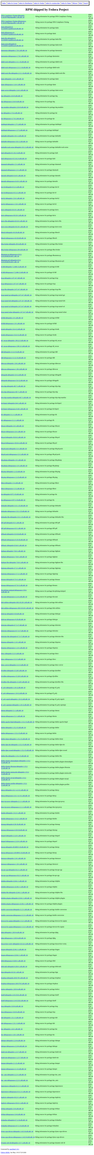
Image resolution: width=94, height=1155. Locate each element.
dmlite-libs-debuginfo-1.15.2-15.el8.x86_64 (15, 756)
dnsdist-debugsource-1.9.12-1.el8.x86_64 (14, 818)
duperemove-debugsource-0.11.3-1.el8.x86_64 (15, 1092)
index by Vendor (39, 3)
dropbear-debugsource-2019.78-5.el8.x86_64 (15, 983)
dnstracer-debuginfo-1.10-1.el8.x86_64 (13, 858)
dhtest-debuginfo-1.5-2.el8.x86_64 (12, 483)
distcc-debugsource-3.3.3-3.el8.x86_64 (13, 659)
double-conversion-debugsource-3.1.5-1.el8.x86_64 (17, 915)
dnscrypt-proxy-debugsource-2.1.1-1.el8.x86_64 (16, 807)
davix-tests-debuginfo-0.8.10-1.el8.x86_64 (14, 227)
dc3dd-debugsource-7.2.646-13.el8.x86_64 (14, 272)
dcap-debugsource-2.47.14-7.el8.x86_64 (13, 284)
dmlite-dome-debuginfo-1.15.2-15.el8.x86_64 (15, 739)
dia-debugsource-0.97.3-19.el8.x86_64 (13, 500)
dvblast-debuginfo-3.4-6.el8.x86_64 (12, 1109)
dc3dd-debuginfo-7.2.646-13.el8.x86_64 (13, 267)
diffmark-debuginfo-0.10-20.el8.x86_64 (13, 534)
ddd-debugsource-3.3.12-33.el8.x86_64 (13, 358)
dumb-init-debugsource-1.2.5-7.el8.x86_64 (14, 1057)
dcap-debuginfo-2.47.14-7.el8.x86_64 (13, 278)
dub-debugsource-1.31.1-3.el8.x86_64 (13, 1023)
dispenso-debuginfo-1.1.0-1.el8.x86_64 (13, 642)
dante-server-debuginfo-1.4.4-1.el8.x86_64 (14, 90)
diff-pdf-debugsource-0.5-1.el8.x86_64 (13, 528)
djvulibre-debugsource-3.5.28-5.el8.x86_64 (14, 676)
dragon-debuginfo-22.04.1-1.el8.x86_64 (13, 949)
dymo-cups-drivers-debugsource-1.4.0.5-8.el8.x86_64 (18, 1137)
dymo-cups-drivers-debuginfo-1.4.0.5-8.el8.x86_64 (17, 1131)
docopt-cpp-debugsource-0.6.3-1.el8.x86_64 (15, 875)
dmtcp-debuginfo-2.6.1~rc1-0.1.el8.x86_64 (14, 790)
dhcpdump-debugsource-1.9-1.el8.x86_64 (14, 466)
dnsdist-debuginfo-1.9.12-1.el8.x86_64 (13, 813)
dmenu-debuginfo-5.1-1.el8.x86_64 (12, 710)
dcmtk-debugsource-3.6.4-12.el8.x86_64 (13, 335)
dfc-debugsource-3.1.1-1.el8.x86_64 (12, 420)
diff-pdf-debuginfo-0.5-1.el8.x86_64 (12, 523)
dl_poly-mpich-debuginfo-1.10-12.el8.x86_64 (15, 699)
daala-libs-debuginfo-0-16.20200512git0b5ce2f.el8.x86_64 (12, 39)
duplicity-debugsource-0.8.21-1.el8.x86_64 (14, 1103)
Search (86, 3)
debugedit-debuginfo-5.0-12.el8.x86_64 (13, 375)
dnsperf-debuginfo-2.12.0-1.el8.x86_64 (13, 836)
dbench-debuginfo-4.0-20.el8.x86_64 (12, 232)
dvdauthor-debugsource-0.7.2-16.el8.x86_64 (15, 1126)
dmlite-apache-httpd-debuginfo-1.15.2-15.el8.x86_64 (17, 722)
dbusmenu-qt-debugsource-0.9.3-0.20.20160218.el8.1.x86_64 (11, 255)
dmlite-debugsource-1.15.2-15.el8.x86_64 (14, 733)
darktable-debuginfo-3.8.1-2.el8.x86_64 (13, 136)
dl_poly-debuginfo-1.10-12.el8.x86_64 (13, 687)
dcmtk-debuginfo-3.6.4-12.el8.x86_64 (13, 329)
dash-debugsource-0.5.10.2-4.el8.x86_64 (14, 158)
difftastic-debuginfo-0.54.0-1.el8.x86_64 (13, 545)
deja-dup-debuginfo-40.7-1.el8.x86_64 (13, 386)
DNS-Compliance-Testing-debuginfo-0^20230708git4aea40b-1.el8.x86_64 (13, 16)
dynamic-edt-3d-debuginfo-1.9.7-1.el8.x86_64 (15, 1143)
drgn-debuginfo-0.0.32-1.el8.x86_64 (12, 972)
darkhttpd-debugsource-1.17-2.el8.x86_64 (14, 130)
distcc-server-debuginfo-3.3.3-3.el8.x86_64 (14, 665)
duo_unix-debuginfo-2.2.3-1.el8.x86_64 (13, 1074)
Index (4, 3)
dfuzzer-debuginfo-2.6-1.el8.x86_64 (12, 426)
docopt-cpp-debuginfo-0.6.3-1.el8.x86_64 (14, 870)
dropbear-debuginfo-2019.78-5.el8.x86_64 (14, 978)
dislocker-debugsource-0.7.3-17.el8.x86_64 (14, 631)
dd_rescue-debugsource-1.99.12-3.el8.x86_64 (15, 346)
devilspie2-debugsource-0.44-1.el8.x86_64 (14, 409)
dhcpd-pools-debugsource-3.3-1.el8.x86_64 (14, 454)
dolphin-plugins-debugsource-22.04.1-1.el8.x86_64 (17, 904)
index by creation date (53, 3)
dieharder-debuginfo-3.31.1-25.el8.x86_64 (14, 505)
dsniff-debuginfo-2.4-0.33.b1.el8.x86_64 (13, 995)
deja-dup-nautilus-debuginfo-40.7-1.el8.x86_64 (16, 397)
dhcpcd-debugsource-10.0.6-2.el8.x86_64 (14, 443)
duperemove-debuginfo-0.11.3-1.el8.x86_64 (15, 1086)
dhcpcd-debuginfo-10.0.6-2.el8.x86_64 (13, 437)
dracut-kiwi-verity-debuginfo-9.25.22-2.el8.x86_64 (17, 944)
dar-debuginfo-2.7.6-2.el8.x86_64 (11, 113)
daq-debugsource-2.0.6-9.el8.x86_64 (12, 101)
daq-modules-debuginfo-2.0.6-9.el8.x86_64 (14, 107)
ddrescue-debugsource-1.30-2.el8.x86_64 (14, 369)
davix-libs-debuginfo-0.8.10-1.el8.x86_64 (14, 221)
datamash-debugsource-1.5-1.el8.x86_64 (13, 170)
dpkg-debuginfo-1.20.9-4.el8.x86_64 (12, 932)
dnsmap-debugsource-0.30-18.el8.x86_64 (14, 830)
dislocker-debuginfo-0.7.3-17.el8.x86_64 (14, 625)
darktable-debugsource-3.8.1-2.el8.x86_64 (14, 141)
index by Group (12, 3)
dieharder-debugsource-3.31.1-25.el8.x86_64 (15, 511)
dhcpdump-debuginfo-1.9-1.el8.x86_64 (13, 460)
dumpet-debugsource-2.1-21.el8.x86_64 (13, 1069)
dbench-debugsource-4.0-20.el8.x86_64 (13, 238)
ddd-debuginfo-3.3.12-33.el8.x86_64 (12, 352)
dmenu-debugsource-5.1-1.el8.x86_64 (13, 716)
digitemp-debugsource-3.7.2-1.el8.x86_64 (14, 574)
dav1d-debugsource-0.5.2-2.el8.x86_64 (13, 193)
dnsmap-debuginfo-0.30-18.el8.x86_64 (13, 824)
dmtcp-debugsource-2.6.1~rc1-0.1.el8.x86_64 (15, 796)
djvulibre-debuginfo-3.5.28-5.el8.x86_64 (14, 670)
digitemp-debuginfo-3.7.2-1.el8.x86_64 (13, 568)
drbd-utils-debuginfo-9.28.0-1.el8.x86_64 (14, 966)
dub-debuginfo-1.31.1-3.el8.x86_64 (12, 1017)
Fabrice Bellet (5, 1152)
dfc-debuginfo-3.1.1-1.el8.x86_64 (11, 414)
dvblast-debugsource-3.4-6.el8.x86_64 (13, 1114)
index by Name (66, 3)
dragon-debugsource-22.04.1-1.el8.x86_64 (14, 955)
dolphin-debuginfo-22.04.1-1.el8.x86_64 (13, 881)
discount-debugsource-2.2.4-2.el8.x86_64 (14, 597)
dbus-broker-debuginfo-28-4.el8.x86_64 (13, 244)
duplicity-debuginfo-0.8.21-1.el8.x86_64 (13, 1097)
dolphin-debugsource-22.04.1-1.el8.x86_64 (14, 887)
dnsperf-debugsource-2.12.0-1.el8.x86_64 (14, 841)
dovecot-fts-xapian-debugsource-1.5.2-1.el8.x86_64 (17, 927)
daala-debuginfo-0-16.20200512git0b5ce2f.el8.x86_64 (12, 27)
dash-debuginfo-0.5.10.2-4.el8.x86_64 (13, 153)
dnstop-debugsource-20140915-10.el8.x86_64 (15, 853)
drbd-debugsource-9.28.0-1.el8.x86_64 (13, 961)
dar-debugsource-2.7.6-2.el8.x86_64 (12, 118)
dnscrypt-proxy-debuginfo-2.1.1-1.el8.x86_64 (15, 801)
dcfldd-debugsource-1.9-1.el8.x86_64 (13, 323)
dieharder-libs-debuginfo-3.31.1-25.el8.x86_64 (15, 517)
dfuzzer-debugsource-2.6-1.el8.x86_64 (13, 431)
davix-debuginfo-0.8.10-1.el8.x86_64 (12, 210)
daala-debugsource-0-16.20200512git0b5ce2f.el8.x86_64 (12, 33)
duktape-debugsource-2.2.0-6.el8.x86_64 (14, 1046)
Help (80, 3)
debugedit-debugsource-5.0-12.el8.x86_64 (14, 380)
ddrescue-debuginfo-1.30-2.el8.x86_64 (13, 363)
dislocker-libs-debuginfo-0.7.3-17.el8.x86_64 (15, 636)
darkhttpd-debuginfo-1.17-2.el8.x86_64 (13, 124)
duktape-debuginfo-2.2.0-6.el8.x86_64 (13, 1040)
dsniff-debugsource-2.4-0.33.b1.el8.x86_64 (14, 1000)
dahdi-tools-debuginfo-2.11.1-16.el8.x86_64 (15, 62)
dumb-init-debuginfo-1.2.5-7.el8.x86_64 (13, 1052)
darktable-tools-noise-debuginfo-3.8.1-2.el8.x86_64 (17, 147)
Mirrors (75, 3)
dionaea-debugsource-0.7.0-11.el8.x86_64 (14, 585)
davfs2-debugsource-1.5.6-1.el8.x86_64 (13, 204)
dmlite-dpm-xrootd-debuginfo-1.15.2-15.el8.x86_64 (17, 750)
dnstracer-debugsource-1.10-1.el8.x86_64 (14, 864)
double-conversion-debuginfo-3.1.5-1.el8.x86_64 (16, 909)
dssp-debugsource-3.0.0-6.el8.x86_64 (13, 1012)
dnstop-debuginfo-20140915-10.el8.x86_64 (14, 847)
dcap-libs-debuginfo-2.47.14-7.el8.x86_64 (14, 289)
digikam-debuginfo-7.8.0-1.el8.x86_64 (13, 551)
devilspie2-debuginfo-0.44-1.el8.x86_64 (13, 403)
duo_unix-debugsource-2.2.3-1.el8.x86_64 (14, 1080)
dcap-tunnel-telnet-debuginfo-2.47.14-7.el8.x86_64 (17, 312)
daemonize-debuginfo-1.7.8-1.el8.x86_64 (14, 50)
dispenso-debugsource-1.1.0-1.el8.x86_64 (14, 648)
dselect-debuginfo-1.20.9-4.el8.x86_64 (13, 989)
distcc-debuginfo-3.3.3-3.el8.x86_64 (12, 653)
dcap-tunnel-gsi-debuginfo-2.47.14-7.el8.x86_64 (16, 295)
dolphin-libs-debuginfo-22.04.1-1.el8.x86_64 (15, 892)
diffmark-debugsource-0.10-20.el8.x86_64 (14, 540)
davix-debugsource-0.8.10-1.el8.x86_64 (13, 215)
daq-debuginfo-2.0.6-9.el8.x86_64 (12, 96)
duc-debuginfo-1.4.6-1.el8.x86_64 (12, 1029)
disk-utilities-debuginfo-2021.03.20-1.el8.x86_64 (16, 602)
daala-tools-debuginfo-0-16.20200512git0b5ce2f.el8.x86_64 (12, 45)
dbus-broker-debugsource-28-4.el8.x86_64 (14, 250)
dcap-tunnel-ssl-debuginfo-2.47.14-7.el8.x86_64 (16, 306)
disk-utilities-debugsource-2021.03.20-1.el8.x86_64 (17, 608)
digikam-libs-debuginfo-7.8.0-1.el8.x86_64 (14, 562)
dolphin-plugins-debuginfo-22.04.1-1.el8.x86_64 (16, 898)
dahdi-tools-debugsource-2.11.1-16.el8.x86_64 (15, 67)
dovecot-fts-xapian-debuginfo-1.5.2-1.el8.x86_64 (16, 921)
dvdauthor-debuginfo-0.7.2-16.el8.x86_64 (14, 1120)
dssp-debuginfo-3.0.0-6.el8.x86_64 (12, 1006)
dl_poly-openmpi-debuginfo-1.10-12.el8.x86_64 (16, 705)
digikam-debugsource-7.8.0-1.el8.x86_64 (14, 557)
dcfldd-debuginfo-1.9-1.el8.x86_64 (12, 318)
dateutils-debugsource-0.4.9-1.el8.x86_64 (14, 181)
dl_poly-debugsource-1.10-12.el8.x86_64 (14, 693)
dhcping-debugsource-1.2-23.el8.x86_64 (13, 477)
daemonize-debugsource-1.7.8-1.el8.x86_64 (15, 56)
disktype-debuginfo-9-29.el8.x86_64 (12, 614)
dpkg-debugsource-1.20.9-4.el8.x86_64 (13, 938)
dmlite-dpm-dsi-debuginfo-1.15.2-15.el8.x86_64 (16, 744)
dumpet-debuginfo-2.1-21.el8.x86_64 (12, 1063)
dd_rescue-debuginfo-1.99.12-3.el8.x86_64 (14, 340)
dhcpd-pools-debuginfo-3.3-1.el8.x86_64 (14, 449)
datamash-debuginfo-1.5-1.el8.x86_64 (13, 164)
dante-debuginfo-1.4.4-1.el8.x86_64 (12, 79)
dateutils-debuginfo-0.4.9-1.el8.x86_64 (13, 175)
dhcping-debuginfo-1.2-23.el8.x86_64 (13, 471)
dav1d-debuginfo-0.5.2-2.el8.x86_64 (12, 187)
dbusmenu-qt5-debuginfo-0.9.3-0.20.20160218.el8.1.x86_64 (11, 261)
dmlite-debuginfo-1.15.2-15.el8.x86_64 (13, 727)
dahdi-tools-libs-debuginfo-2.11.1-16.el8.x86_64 (16, 73)
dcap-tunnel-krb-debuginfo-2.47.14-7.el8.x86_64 (16, 301)
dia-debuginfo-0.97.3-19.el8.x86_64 (12, 494)
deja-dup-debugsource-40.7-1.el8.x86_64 (14, 392)
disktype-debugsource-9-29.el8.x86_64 (13, 619)
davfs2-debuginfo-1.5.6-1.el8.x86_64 (12, 198)
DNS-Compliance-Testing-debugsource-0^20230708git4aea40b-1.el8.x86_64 (13, 22)
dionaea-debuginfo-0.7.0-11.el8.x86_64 (13, 579)
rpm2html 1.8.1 (14, 1149)
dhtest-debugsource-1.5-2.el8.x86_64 (12, 488)
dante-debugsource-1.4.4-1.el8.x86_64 (13, 84)
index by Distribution (25, 3)
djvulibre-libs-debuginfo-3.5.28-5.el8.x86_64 (15, 682)
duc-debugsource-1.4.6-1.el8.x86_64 (12, 1035)
